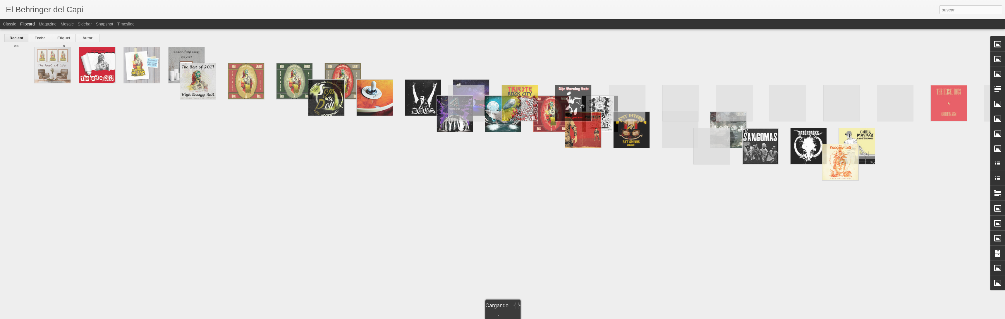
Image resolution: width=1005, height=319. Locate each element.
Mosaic (67, 24)
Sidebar (85, 24)
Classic (9, 24)
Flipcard (27, 24)
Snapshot (104, 24)
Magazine (48, 24)
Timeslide (126, 24)
